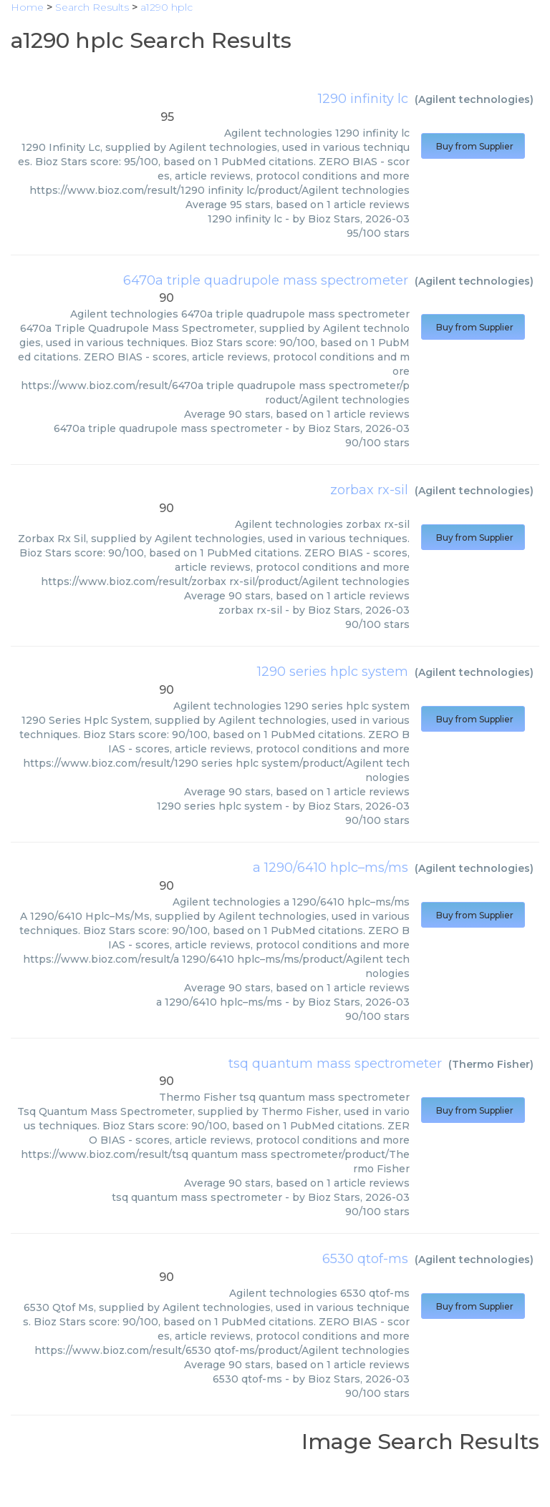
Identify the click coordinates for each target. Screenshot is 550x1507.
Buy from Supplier (473, 146)
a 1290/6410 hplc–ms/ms (330, 867)
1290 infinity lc (363, 99)
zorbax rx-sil (369, 490)
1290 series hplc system (332, 671)
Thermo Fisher (491, 1064)
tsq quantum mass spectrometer (335, 1063)
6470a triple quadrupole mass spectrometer (265, 280)
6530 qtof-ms (365, 1259)
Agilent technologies (474, 99)
